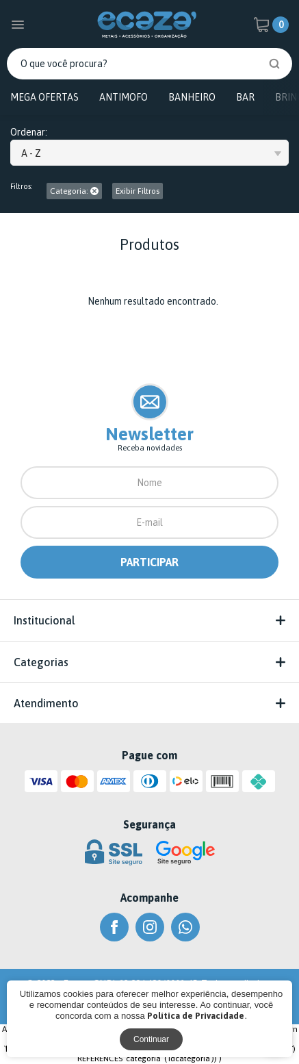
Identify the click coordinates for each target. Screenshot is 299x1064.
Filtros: (21, 186)
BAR (245, 97)
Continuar (151, 1039)
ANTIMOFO (123, 97)
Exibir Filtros (137, 191)
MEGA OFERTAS (44, 97)
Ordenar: (28, 132)
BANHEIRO (192, 97)
